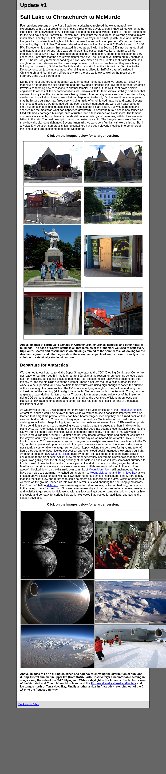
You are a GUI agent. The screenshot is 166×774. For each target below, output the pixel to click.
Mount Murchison (99, 469)
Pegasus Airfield (129, 409)
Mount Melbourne (101, 472)
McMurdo (52, 485)
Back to (28, 704)
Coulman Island (60, 453)
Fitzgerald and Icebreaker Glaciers (113, 683)
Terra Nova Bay (127, 472)
